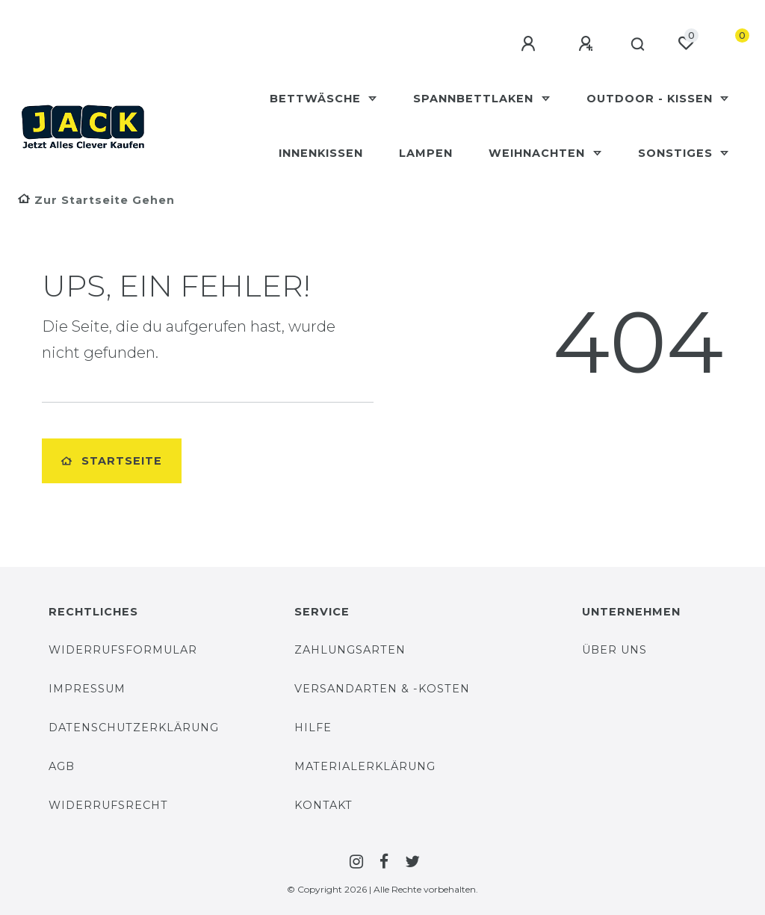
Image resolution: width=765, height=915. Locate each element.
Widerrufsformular (123, 650)
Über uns (614, 650)
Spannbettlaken (475, 98)
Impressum (87, 688)
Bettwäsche (317, 98)
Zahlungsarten (350, 650)
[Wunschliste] (685, 43)
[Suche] (634, 45)
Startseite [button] (111, 461)
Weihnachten (539, 153)
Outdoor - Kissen (651, 98)
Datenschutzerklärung (134, 727)
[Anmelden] (523, 44)
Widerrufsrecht (108, 805)
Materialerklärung (365, 766)
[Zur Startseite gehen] (96, 200)
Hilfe (313, 727)
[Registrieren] (581, 44)
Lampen (426, 153)
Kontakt (323, 805)
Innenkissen (321, 153)
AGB (62, 766)
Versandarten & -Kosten (382, 688)
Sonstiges (677, 153)
